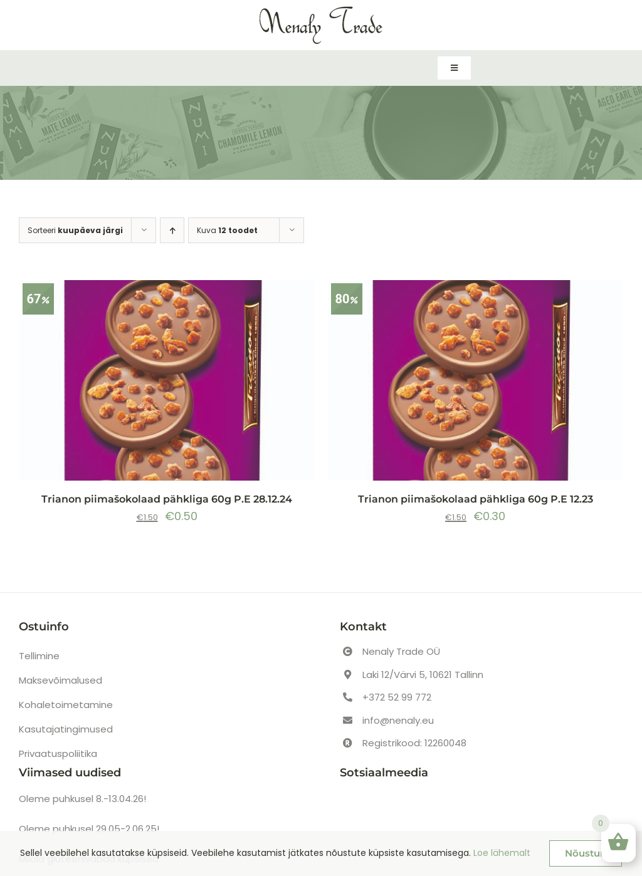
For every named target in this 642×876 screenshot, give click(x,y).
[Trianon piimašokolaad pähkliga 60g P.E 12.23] (475, 380)
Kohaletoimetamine (66, 704)
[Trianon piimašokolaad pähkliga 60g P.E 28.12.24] (166, 380)
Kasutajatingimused (66, 729)
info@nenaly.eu (398, 720)
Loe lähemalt (501, 853)
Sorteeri (75, 230)
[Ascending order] (172, 230)
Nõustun (585, 853)
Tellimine (39, 655)
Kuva (227, 230)
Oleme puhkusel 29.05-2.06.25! (89, 828)
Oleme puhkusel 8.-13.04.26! (82, 798)
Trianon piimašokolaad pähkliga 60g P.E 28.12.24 (166, 499)
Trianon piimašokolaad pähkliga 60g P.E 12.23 (475, 499)
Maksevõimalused (60, 680)
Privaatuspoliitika (58, 753)
